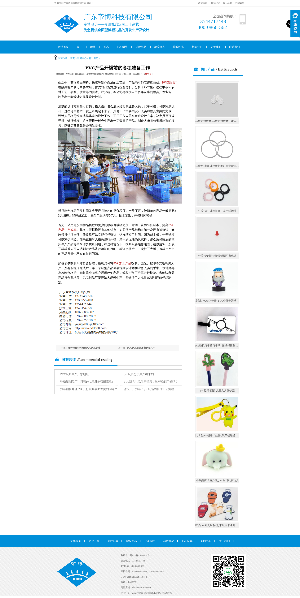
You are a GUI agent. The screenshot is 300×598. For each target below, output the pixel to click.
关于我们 (215, 46)
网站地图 (227, 3)
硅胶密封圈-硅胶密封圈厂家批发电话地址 (220, 166)
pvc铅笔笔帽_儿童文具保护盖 (217, 390)
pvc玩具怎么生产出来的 (139, 374)
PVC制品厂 (169, 82)
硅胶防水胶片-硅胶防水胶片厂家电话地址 (220, 121)
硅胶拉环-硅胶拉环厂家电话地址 (217, 210)
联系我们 (215, 3)
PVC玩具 (187, 541)
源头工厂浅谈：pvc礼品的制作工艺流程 (149, 389)
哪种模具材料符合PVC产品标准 (84, 347)
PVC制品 (122, 46)
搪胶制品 (178, 46)
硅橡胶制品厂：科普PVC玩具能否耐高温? (86, 381)
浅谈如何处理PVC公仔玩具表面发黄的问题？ (88, 389)
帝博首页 (63, 46)
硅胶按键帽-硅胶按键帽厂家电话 (217, 255)
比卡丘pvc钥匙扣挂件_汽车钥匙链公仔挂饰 (220, 435)
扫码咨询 (240, 3)
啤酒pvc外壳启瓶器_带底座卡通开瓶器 (218, 525)
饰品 (106, 46)
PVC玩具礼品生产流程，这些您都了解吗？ (151, 381)
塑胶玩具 (159, 46)
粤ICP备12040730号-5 (141, 555)
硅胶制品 (140, 46)
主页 (72, 58)
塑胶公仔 (94, 541)
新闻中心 (197, 46)
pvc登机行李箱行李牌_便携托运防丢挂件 (219, 345)
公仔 (79, 46)
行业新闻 (93, 58)
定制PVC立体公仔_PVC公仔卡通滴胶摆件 (220, 300)
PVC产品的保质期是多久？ (141, 347)
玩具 (92, 46)
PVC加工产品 (122, 263)
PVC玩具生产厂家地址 (74, 374)
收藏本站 (202, 3)
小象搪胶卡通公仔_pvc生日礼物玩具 (217, 480)
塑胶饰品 (131, 541)
